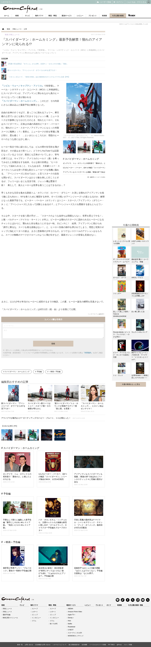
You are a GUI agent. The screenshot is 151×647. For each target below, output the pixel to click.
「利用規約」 (88, 353)
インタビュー (36, 618)
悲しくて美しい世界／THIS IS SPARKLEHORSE (121, 314)
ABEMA (70, 609)
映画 (17, 16)
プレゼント (92, 16)
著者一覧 (20, 644)
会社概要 (84, 644)
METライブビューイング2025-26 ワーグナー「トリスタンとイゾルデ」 (139, 356)
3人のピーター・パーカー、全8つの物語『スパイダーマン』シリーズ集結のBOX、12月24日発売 (98, 168)
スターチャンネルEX (75, 633)
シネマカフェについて (59, 644)
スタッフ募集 (128, 644)
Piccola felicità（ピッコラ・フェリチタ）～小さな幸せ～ (121, 334)
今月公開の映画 (118, 16)
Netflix (70, 624)
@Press (119, 644)
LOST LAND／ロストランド (140, 242)
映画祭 (104, 16)
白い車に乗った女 (138, 312)
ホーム (6, 16)
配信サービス (67, 16)
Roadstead (71, 627)
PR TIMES (111, 644)
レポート (35, 612)
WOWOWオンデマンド (76, 636)
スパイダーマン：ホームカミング (82, 159)
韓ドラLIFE (54, 624)
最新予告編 (6, 615)
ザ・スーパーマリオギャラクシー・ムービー (121, 260)
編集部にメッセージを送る (97, 177)
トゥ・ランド (118, 375)
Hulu (69, 621)
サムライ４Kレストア (139, 332)
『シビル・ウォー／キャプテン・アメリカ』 (22, 86)
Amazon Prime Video (75, 612)
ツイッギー (117, 293)
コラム (34, 621)
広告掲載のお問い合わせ (42, 644)
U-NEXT (70, 630)
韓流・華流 (52, 16)
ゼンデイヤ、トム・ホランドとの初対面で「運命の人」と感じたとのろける (91, 163)
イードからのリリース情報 (97, 644)
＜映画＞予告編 (54, 372)
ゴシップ (35, 615)
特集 (141, 605)
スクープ (35, 609)
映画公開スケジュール (10, 618)
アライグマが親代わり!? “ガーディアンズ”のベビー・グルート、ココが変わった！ (43, 418)
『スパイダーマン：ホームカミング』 (19, 101)
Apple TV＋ (72, 615)
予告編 (39, 372)
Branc (131, 15)
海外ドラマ (39, 16)
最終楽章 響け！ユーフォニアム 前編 (139, 260)
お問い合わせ (29, 644)
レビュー (80, 16)
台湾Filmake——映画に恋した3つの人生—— (140, 376)
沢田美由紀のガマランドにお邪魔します (139, 295)
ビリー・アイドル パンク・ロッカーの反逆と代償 (121, 355)
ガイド (108, 605)
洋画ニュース (7, 612)
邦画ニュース (7, 609)
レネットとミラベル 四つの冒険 (121, 242)
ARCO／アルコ (137, 277)
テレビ (27, 16)
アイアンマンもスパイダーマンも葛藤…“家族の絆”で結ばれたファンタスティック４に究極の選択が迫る (101, 172)
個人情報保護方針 (74, 644)
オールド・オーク (119, 277)
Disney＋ (71, 618)
